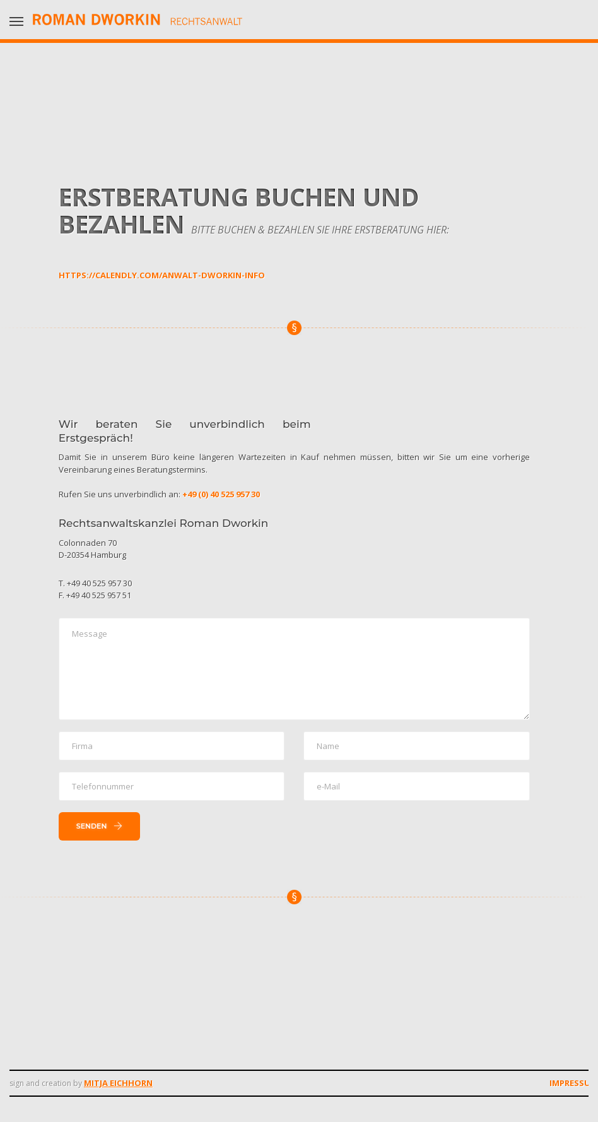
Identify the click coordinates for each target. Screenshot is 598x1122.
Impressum (573, 1083)
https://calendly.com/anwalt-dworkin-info (162, 275)
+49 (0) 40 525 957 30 (221, 494)
